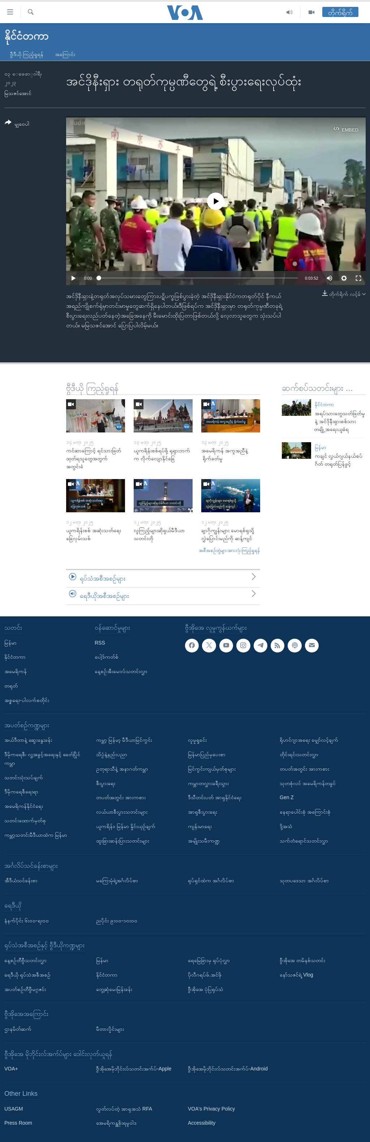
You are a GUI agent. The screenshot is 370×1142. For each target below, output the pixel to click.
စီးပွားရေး (105, 783)
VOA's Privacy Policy (211, 1108)
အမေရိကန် (15, 671)
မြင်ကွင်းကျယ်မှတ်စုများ (212, 768)
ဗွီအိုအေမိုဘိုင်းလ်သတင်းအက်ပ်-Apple (133, 1069)
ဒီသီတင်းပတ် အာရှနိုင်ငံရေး (214, 797)
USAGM (13, 1108)
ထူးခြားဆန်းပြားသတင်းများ (122, 840)
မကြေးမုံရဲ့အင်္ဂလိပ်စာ (117, 880)
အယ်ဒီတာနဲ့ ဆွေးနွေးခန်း (28, 740)
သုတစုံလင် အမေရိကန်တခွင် (308, 783)
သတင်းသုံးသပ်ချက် (23, 777)
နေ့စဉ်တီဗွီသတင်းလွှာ (25, 960)
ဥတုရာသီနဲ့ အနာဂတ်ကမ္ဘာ (122, 768)
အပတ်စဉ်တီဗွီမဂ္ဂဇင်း (25, 989)
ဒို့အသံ (286, 826)
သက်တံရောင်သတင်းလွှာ (304, 840)
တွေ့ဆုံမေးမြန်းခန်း (114, 989)
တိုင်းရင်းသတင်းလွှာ (299, 754)
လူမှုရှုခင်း (197, 740)
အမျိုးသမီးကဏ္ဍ (204, 840)
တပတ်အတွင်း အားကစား (121, 797)
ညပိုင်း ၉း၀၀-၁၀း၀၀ (116, 920)
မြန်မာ (320, 447)
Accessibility (201, 1123)
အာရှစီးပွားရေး (202, 812)
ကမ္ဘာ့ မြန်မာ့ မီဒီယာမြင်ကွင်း (124, 740)
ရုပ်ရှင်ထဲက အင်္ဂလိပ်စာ (211, 880)
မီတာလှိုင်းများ (110, 1028)
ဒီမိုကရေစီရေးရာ (21, 791)
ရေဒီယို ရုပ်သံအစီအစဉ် (27, 974)
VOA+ (11, 1069)
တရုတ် (11, 686)
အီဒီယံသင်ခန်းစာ (21, 880)
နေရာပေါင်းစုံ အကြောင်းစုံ (305, 812)
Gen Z (287, 797)
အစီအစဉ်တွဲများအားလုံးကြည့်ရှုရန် (229, 550)
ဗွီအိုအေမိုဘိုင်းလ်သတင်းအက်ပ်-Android (228, 1069)
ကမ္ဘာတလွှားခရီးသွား (208, 783)
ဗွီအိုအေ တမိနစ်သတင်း (302, 960)
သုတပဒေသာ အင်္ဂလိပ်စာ (304, 880)
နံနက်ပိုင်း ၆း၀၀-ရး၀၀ (26, 920)
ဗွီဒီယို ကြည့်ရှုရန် (26, 54)
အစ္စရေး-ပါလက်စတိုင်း (26, 700)
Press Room (18, 1123)
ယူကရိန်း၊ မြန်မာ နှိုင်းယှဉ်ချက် (125, 826)
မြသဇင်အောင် (17, 93)
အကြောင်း (65, 54)
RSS (100, 642)
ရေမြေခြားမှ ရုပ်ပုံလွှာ (209, 960)
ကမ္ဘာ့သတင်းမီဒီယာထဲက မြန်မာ (35, 834)
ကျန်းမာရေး (200, 826)
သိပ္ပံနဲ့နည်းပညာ (111, 754)
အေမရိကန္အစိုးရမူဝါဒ (116, 1123)
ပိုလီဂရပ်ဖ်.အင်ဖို (204, 974)
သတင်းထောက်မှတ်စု (25, 820)
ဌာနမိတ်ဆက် (17, 1028)
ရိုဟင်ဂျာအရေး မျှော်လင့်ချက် (309, 740)
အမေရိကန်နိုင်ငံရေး (23, 806)
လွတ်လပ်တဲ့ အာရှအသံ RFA (124, 1108)
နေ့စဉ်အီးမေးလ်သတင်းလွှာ (121, 671)
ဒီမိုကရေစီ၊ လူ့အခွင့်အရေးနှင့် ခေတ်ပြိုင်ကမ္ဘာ (42, 758)
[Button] (17, 124)
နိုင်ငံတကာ (324, 404)
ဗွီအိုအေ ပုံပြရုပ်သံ (205, 989)
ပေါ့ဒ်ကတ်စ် (107, 657)
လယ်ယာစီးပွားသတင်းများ (121, 812)
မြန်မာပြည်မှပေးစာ (206, 754)
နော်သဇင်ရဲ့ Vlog (296, 974)
